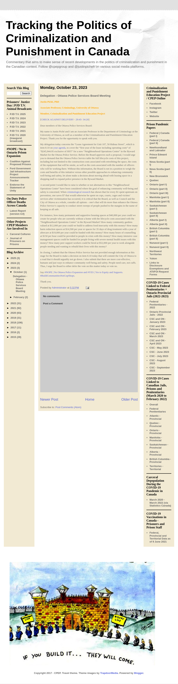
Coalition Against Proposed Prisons (20, 163)
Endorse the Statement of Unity (17, 187)
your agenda (59, 147)
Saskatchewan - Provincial (158, 446)
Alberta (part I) (158, 220)
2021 (14, 308)
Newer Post (49, 399)
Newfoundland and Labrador (158, 149)
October (19, 272)
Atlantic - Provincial (155, 417)
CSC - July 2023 (158, 356)
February (19, 297)
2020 (14, 312)
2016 (14, 332)
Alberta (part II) (158, 224)
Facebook (155, 103)
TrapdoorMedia (109, 673)
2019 (14, 317)
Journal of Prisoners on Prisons (17, 241)
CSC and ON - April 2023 (157, 342)
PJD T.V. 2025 (18, 114)
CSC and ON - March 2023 (157, 335)
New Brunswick (158, 176)
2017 (14, 327)
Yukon (153, 258)
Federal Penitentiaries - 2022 (158, 304)
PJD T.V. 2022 (18, 126)
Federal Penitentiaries (157, 410)
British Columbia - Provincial (160, 461)
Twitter (153, 112)
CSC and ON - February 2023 (157, 328)
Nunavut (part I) (158, 242)
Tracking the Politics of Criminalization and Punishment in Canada (68, 38)
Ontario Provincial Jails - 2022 (160, 313)
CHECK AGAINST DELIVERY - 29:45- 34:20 (64, 119)
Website (154, 116)
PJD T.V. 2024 (18, 118)
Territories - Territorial (156, 468)
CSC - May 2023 (158, 347)
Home (90, 399)
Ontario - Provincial (155, 432)
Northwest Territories (155, 253)
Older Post (129, 399)
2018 (14, 322)
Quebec (154, 180)
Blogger (138, 673)
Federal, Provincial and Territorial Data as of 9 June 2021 (160, 537)
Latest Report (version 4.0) (18, 212)
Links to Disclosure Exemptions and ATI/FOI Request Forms (159, 268)
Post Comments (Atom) (68, 407)
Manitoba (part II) (159, 201)
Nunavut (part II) (159, 247)
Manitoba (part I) (159, 197)
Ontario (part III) (158, 193)
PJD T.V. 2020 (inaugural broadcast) (18, 138)
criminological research (78, 191)
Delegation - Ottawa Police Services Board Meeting (20, 284)
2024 (14, 263)
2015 (14, 337)
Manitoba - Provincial (155, 439)
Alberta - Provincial (155, 453)
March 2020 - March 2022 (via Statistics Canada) (160, 502)
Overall (153, 404)
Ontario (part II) (158, 188)
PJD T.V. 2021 (18, 130)
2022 (14, 303)
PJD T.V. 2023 (18, 122)
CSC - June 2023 (159, 351)
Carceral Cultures (20, 234)
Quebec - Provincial (155, 425)
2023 (14, 267)
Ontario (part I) (158, 184)
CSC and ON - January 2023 (157, 320)
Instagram (155, 107)
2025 (14, 258)
